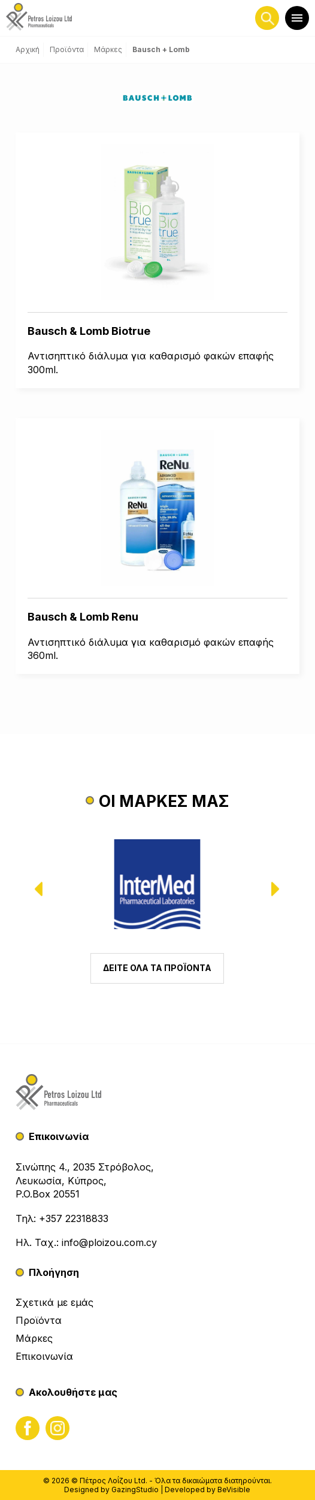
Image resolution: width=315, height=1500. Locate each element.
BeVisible (233, 1489)
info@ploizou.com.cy (109, 1242)
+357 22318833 (73, 1218)
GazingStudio (135, 1489)
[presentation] (47, 889)
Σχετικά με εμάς (54, 1302)
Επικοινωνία (44, 1356)
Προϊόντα (39, 1320)
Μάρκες (34, 1338)
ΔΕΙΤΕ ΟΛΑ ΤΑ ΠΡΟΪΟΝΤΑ (157, 968)
